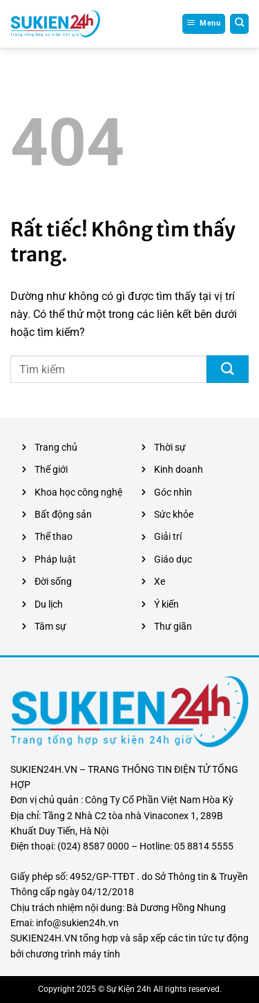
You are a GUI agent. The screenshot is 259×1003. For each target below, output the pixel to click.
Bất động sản (63, 514)
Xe (159, 581)
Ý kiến (166, 604)
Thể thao (54, 536)
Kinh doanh (178, 469)
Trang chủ (56, 447)
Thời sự (170, 447)
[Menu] (203, 23)
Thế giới (51, 469)
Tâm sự (50, 626)
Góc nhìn (173, 492)
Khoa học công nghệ (78, 492)
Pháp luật (55, 559)
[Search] (239, 23)
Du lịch (49, 604)
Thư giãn (173, 626)
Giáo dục (173, 559)
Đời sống (53, 581)
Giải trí (168, 536)
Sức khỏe (173, 514)
